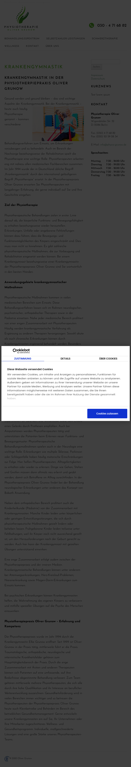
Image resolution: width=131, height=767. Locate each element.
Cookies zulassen (107, 413)
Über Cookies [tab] (108, 358)
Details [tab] (65, 358)
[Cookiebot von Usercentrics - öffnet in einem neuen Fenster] (18, 351)
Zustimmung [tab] (22, 358)
